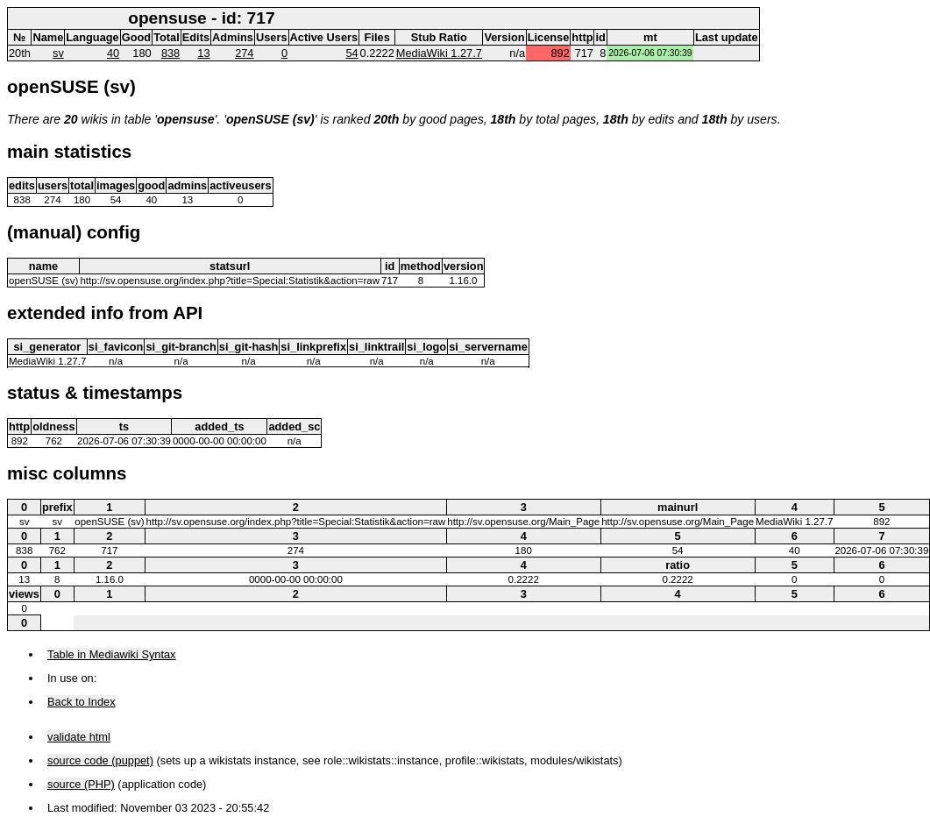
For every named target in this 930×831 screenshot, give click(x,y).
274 (244, 53)
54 (351, 53)
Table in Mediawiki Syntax (111, 654)
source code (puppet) (100, 760)
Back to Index (81, 701)
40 (113, 53)
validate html (78, 736)
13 (203, 53)
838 (170, 53)
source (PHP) (81, 784)
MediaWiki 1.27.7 (439, 53)
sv (58, 53)
